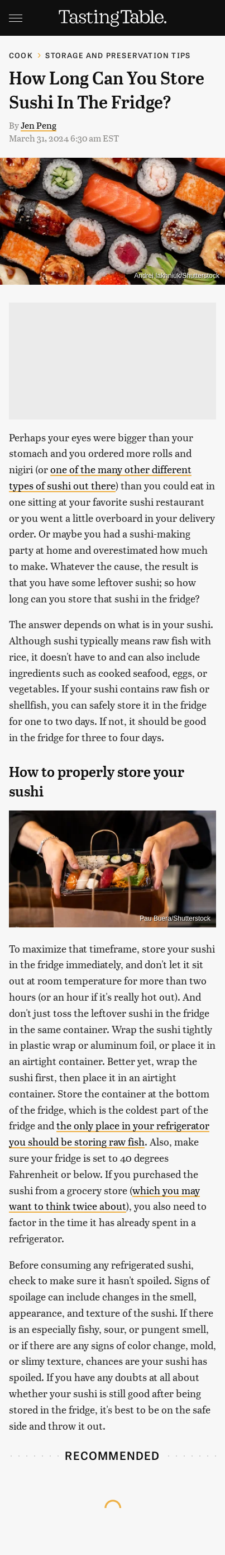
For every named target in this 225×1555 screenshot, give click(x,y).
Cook (21, 55)
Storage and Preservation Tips (117, 55)
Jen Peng (38, 125)
